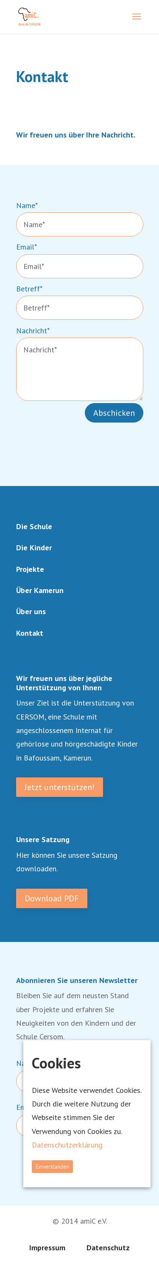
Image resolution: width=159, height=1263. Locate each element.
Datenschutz (108, 1247)
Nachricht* (33, 330)
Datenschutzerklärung (67, 1145)
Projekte (30, 569)
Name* (27, 205)
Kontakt (29, 633)
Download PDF (52, 898)
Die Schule (34, 526)
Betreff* (29, 289)
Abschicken (114, 412)
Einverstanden (52, 1166)
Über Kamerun (40, 590)
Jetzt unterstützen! (60, 787)
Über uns (31, 611)
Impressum (47, 1247)
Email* (26, 247)
